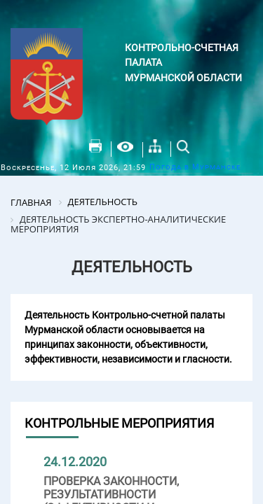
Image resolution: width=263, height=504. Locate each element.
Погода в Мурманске (195, 167)
